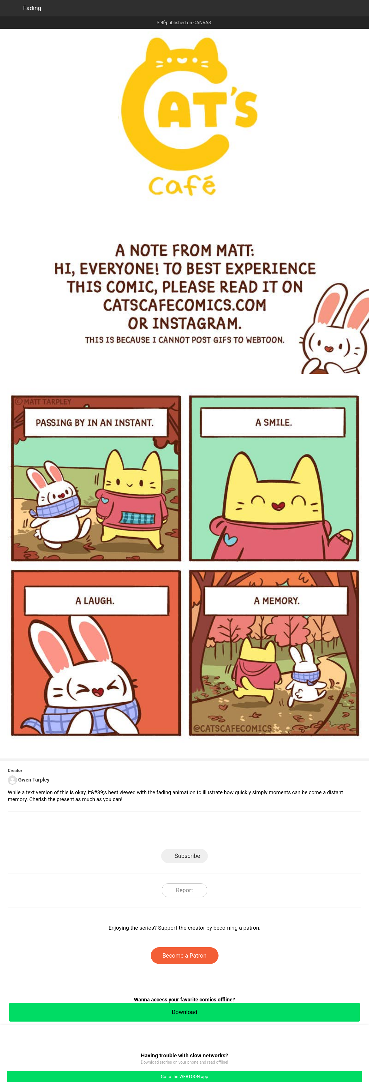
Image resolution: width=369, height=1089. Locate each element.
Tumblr (210, 832)
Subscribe (187, 855)
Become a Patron (185, 955)
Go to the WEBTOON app (184, 1076)
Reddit (236, 832)
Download (184, 1012)
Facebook (158, 832)
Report (184, 890)
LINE (133, 832)
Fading (32, 8)
